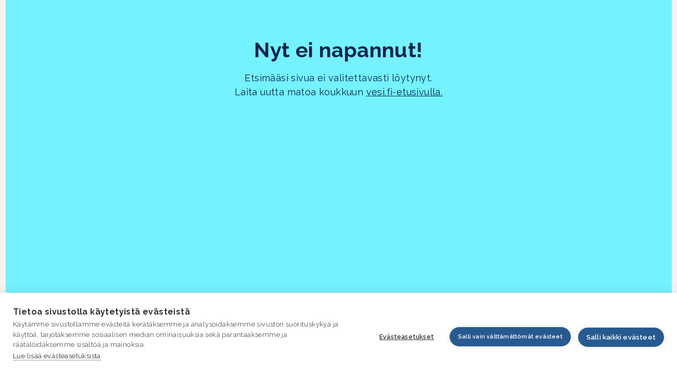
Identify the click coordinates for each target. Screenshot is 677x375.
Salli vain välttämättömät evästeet (510, 336)
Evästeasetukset (406, 337)
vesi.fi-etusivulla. (404, 91)
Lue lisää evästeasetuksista (57, 356)
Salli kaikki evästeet (621, 337)
